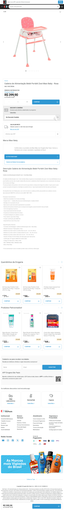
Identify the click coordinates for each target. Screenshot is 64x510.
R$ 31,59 (4, 339)
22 (5, 341)
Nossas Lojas (4, 425)
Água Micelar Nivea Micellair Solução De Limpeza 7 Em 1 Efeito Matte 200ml (31, 334)
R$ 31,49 (25, 339)
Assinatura (20, 429)
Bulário (3, 427)
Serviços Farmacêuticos (23, 425)
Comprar (46, 102)
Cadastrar (52, 367)
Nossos (24, 417)
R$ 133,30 (11, 97)
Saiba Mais (13, 112)
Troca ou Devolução (38, 427)
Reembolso (36, 425)
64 (47, 341)
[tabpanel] (32, 42)
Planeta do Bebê (9, 92)
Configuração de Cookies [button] (55, 429)
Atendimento (37, 416)
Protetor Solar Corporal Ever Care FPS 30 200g (52, 287)
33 (47, 296)
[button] (32, 42)
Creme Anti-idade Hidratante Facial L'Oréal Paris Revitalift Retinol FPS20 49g (52, 334)
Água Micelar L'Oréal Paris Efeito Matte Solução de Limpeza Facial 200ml (10, 334)
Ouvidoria (3, 423)
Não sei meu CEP (14, 129)
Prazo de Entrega (37, 423)
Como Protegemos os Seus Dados (54, 427)
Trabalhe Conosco (5, 421)
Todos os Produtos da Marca (32, 162)
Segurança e (56, 417)
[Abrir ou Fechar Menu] (2, 7)
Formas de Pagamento (39, 421)
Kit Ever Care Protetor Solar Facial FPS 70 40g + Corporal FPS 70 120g (10, 288)
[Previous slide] (59, 262)
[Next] (60, 42)
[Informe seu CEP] (29, 134)
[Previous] (4, 42)
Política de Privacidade (55, 420)
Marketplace (36, 429)
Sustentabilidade (5, 429)
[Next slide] (61, 262)
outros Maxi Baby (32, 156)
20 (26, 341)
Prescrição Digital (21, 427)
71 (5, 296)
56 (26, 296)
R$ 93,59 (46, 339)
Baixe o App (60, 2)
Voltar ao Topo (32, 479)
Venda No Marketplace (7, 419)
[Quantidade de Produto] (18, 102)
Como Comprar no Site (39, 419)
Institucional (5, 416)
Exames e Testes (21, 422)
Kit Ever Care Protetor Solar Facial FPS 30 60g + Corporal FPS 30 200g (31, 288)
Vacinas (19, 420)
